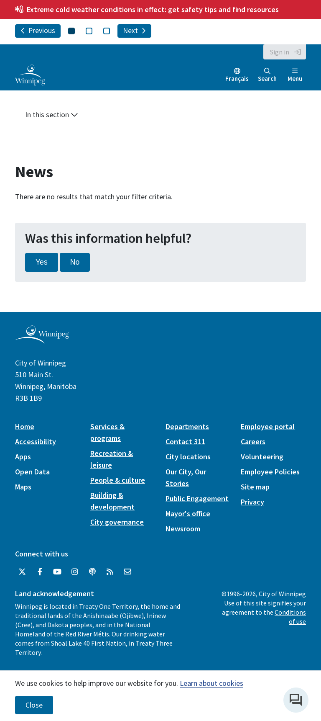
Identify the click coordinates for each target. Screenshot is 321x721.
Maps (23, 487)
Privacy (252, 502)
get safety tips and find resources (153, 9)
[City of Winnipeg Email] (127, 572)
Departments (187, 426)
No (75, 262)
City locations (188, 456)
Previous (37, 30)
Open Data (32, 471)
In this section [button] (51, 114)
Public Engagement (197, 498)
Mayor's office (188, 513)
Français (237, 78)
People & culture (117, 480)
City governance (117, 522)
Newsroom (183, 528)
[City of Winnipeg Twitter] (22, 572)
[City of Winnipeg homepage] (42, 340)
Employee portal (268, 426)
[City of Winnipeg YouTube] (57, 572)
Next (134, 30)
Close (34, 705)
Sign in (279, 52)
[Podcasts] (92, 572)
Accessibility (35, 441)
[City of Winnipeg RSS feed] (110, 572)
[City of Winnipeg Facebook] (40, 572)
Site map (255, 487)
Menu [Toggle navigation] (295, 75)
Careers (253, 441)
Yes (42, 262)
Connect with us (41, 554)
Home (24, 426)
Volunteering (262, 456)
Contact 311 (185, 441)
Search (267, 75)
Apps (23, 456)
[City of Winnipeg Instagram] (75, 572)
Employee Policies (270, 471)
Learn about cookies (211, 683)
